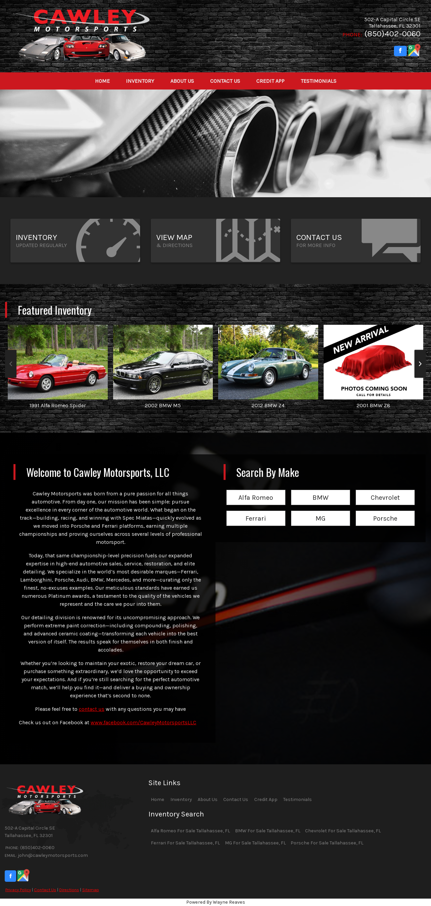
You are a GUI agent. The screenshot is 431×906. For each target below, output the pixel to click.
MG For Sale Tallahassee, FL (255, 843)
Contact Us (45, 889)
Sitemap (90, 889)
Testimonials (297, 799)
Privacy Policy (18, 889)
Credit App (265, 799)
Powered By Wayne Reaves (215, 902)
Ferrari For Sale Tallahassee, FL (185, 843)
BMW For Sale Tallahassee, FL (267, 831)
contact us (91, 709)
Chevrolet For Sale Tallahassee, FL (343, 831)
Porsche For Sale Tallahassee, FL (327, 843)
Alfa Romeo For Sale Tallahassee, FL (190, 831)
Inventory (181, 799)
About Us (208, 799)
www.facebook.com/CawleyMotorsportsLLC (143, 722)
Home (157, 799)
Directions (69, 889)
